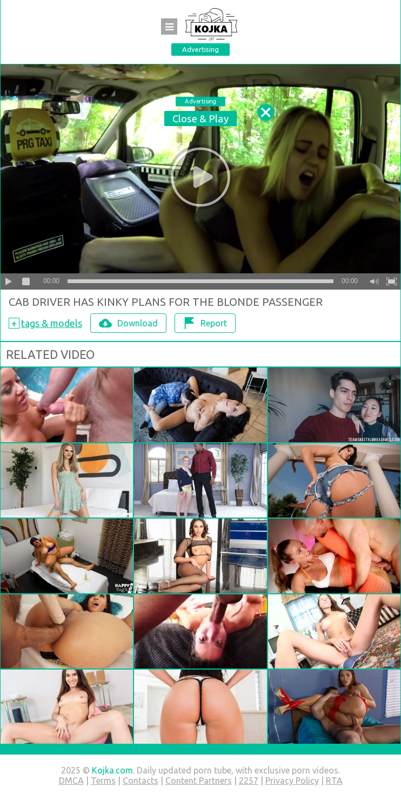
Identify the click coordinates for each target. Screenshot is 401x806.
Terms (103, 780)
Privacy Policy (292, 780)
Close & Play (200, 118)
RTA (334, 780)
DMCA (71, 780)
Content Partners (198, 780)
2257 (248, 780)
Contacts (140, 780)
